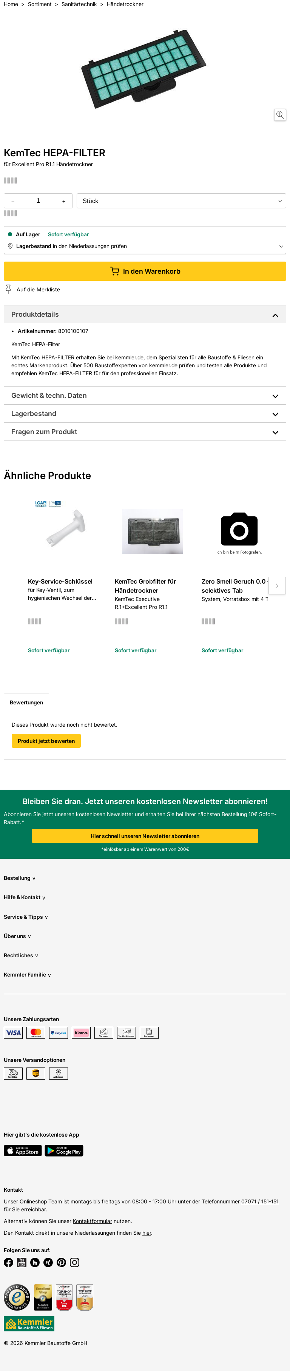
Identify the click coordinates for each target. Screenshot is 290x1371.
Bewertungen (26, 702)
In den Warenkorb (145, 271)
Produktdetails (35, 314)
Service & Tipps (26, 917)
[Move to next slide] (277, 585)
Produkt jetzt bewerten (46, 741)
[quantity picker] (38, 201)
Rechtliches (21, 955)
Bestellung (19, 878)
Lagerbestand (33, 413)
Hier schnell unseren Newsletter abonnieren (145, 836)
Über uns (17, 936)
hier (146, 1232)
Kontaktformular (92, 1221)
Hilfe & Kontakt (24, 897)
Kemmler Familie (27, 975)
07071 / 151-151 (260, 1201)
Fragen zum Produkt (44, 432)
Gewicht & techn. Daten (49, 395)
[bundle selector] (181, 200)
